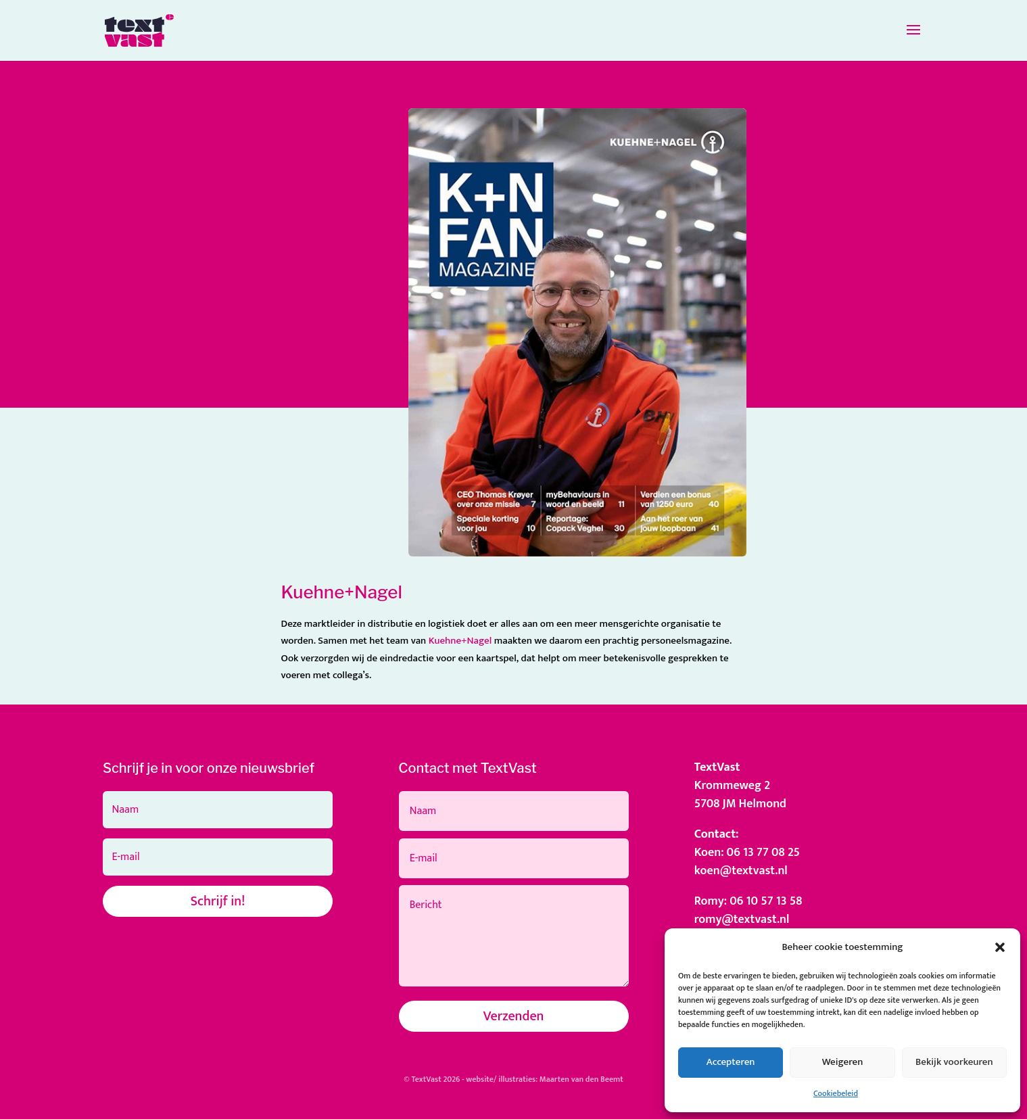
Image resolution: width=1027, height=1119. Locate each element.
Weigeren (842, 1061)
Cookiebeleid (835, 1093)
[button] (1000, 947)
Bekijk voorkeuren (954, 1061)
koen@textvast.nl (741, 871)
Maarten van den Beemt (581, 1079)
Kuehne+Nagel (460, 640)
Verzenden (513, 1016)
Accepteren (731, 1061)
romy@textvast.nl (742, 919)
